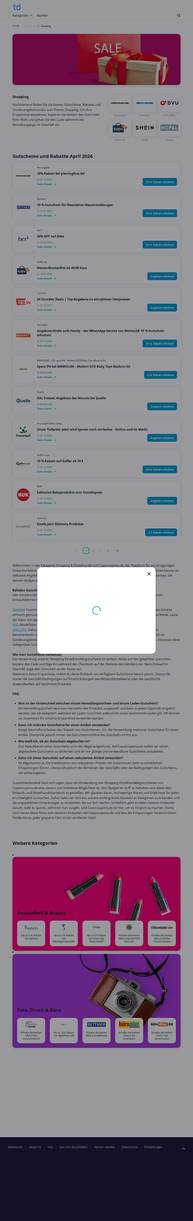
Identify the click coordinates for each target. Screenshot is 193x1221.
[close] (149, 573)
